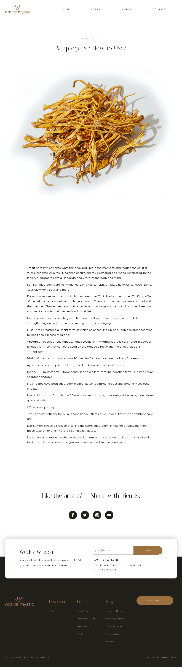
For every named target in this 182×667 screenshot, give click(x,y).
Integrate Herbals (114, 626)
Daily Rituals (83, 611)
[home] (17, 9)
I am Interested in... (106, 560)
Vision (126, 9)
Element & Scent (113, 634)
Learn (96, 9)
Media (80, 634)
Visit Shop (155, 600)
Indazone (109, 641)
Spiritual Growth (85, 626)
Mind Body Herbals (114, 618)
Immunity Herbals (114, 611)
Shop (66, 9)
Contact (159, 9)
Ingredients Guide (86, 618)
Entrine (172, 657)
